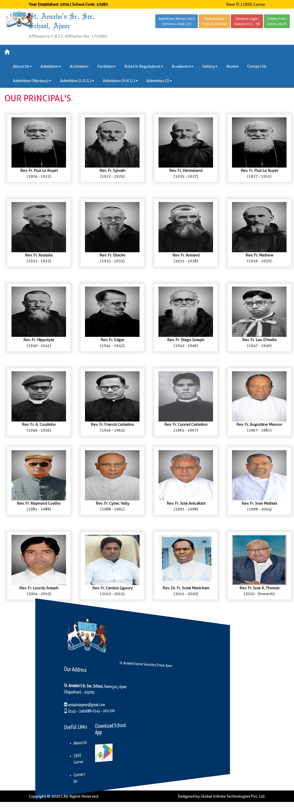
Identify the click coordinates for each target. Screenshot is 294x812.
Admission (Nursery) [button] (32, 80)
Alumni (232, 66)
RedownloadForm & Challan (214, 21)
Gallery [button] (210, 66)
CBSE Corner (254, 4)
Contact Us (256, 66)
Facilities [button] (106, 66)
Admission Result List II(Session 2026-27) (176, 21)
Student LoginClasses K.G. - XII (247, 21)
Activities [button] (79, 66)
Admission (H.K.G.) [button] (120, 80)
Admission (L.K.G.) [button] (77, 80)
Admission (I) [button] (159, 80)
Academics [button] (183, 66)
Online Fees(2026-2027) (277, 21)
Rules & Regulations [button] (143, 66)
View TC (233, 4)
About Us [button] (22, 66)
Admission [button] (50, 66)
